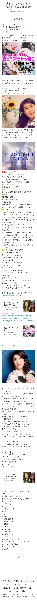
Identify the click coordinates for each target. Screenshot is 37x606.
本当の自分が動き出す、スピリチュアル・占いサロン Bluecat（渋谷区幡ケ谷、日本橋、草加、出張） (18, 586)
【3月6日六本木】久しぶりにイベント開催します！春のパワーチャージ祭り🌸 (18, 29)
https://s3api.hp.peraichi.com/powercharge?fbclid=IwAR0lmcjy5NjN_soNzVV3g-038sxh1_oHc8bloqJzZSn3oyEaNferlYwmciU (18, 318)
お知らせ (18, 18)
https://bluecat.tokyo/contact (12, 295)
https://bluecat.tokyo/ (9, 467)
